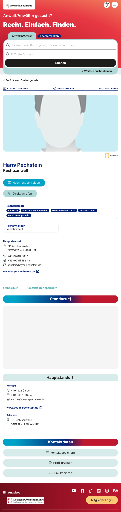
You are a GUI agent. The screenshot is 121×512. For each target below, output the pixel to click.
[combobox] (60, 45)
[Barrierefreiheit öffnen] (107, 5)
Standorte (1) (11, 288)
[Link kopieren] (60, 473)
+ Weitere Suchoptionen (97, 71)
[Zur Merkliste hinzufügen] (111, 155)
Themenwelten (49, 35)
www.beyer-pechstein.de (21, 271)
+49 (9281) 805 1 (18, 256)
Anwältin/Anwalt (22, 35)
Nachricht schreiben (24, 182)
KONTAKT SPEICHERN (15, 88)
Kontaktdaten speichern (42, 288)
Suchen (60, 63)
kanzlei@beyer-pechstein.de (24, 265)
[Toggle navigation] (115, 5)
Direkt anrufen (20, 193)
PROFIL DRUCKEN (63, 88)
